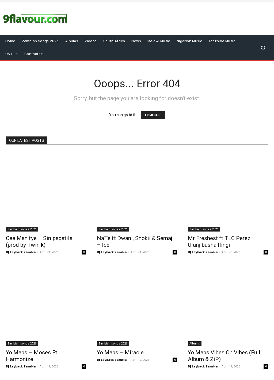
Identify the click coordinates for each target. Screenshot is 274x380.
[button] (263, 47)
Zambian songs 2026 (21, 229)
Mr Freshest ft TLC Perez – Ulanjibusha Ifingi (222, 241)
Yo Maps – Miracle (120, 352)
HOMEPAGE (153, 115)
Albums (194, 343)
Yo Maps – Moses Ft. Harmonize (32, 355)
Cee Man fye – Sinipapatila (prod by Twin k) (39, 241)
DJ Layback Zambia (21, 252)
